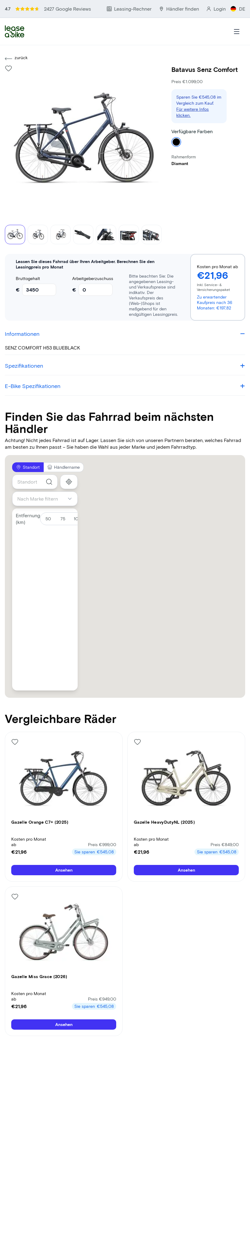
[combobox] (35, 481)
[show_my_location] (69, 481)
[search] (49, 481)
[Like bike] (8, 68)
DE (238, 9)
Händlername (63, 467)
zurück (16, 58)
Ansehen (64, 870)
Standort (28, 467)
